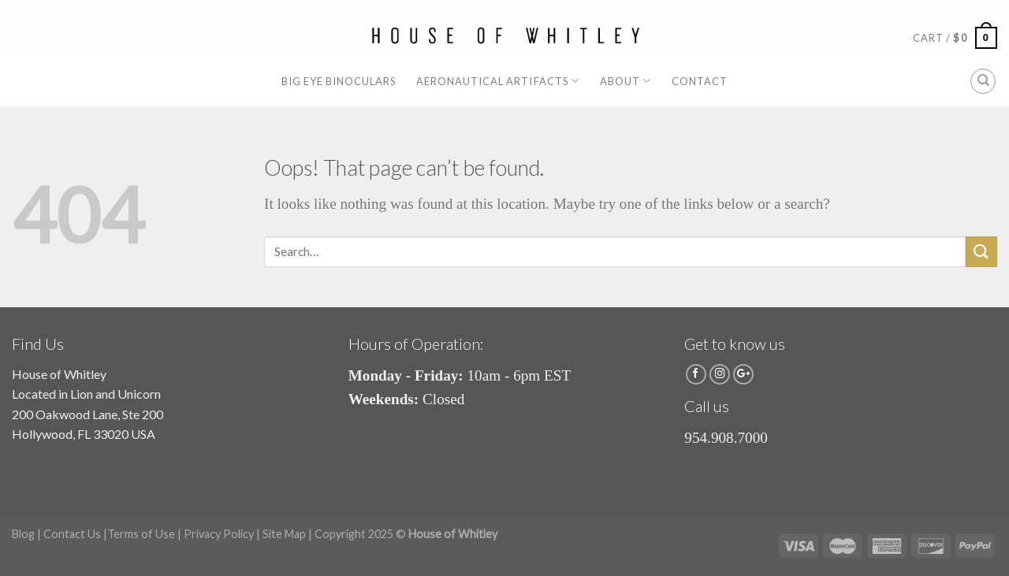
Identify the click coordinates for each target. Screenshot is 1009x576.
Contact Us (72, 534)
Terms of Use (141, 534)
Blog (23, 534)
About (625, 80)
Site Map (284, 534)
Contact (700, 81)
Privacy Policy (219, 534)
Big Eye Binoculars (338, 81)
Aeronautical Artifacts (497, 80)
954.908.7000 (726, 437)
